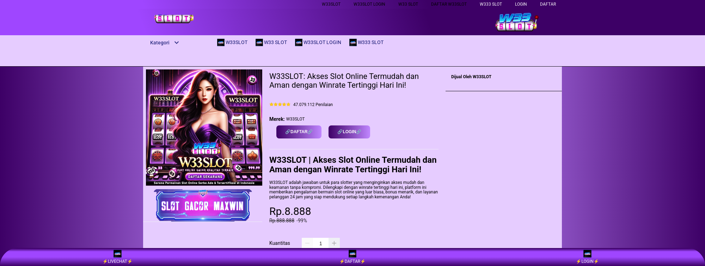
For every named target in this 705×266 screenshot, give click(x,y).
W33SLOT (331, 4)
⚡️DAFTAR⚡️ (352, 257)
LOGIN (521, 4)
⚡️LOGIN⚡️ (587, 257)
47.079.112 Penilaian (313, 105)
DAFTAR (548, 4)
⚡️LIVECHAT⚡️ (117, 257)
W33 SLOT (408, 4)
